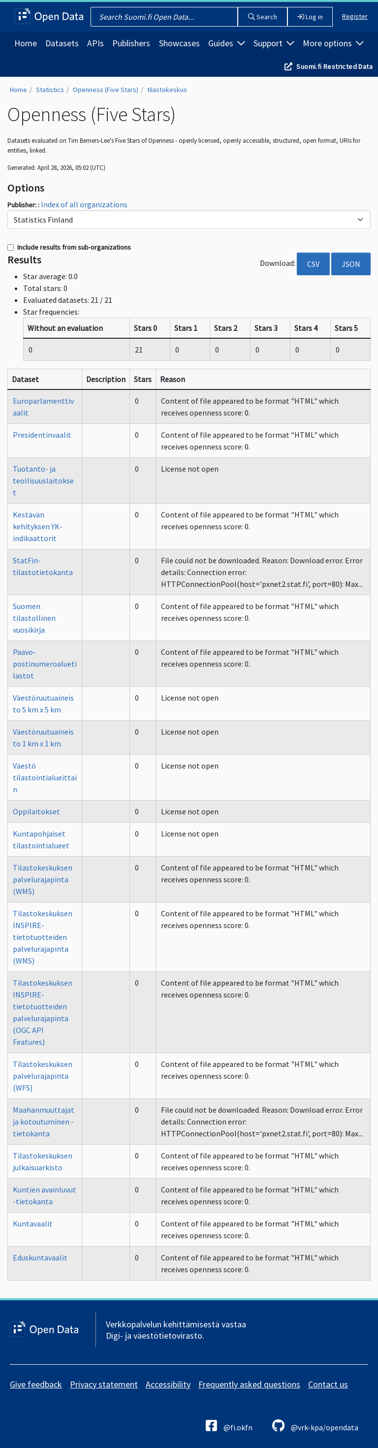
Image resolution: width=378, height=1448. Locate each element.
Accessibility (168, 1384)
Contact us (328, 1384)
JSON (351, 264)
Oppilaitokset (36, 811)
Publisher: (22, 204)
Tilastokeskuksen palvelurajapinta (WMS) (42, 879)
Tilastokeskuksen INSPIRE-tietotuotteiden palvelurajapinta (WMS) (42, 936)
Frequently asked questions (249, 1384)
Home (25, 43)
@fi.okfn (229, 1425)
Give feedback (36, 1384)
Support (273, 43)
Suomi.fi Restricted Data (334, 66)
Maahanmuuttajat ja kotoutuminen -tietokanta (43, 1121)
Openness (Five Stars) (105, 89)
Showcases (179, 43)
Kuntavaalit (33, 1223)
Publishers (131, 43)
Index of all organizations (84, 204)
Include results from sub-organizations (69, 247)
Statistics (50, 89)
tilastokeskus (167, 89)
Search (262, 16)
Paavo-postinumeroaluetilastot (45, 663)
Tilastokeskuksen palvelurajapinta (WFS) (42, 1076)
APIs (95, 43)
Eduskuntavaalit (40, 1257)
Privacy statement (104, 1384)
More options (333, 43)
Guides (226, 43)
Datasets (62, 43)
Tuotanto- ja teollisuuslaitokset (43, 480)
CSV (313, 264)
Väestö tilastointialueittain (45, 777)
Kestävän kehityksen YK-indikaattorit (38, 526)
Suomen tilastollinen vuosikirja (34, 618)
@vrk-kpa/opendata (315, 1425)
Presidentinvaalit (42, 435)
